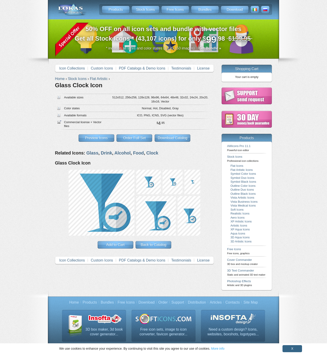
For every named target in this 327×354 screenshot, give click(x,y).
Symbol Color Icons (243, 173)
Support (177, 302)
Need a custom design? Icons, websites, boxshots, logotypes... (233, 331)
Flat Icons (236, 165)
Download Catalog (172, 138)
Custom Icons (102, 68)
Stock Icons (145, 9)
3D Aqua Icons (240, 237)
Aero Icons (237, 217)
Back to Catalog (153, 245)
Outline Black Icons (243, 193)
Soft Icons (237, 209)
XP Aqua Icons (240, 229)
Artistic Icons (238, 225)
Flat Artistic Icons (241, 170)
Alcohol (122, 152)
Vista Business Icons (244, 201)
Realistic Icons (240, 213)
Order (163, 302)
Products (116, 9)
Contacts (232, 302)
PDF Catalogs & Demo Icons (142, 68)
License (203, 68)
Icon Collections (72, 68)
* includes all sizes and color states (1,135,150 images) (163, 48)
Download (235, 9)
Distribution (197, 302)
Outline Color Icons (242, 185)
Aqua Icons (237, 233)
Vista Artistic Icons (242, 197)
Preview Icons (96, 138)
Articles (216, 302)
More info (217, 348)
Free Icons (175, 9)
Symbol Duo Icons (242, 177)
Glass (92, 152)
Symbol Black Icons (243, 181)
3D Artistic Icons (241, 241)
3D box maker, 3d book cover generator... (104, 331)
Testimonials (181, 68)
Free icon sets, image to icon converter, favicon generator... (164, 331)
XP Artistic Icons (241, 221)
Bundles (205, 9)
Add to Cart (115, 245)
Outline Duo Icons (242, 189)
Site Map (250, 302)
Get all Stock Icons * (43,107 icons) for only (164, 35)
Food (138, 152)
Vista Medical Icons (243, 205)
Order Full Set (134, 138)
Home (74, 302)
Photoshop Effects (239, 283)
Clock (152, 152)
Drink (106, 152)
